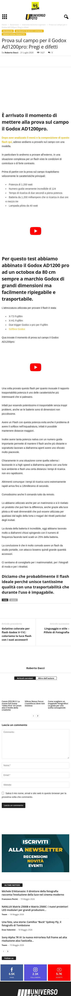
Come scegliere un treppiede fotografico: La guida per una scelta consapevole (58, 704)
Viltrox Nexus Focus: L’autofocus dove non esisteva (35, 703)
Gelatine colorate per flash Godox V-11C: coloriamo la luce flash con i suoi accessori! (16, 634)
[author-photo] (35, 656)
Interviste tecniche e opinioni (34, 24)
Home (4, 24)
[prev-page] (33, 716)
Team (4, 914)
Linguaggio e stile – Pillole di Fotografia (56, 630)
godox (14, 600)
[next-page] (37, 716)
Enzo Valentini (9, 929)
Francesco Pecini (10, 899)
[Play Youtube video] (35, 231)
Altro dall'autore (46, 678)
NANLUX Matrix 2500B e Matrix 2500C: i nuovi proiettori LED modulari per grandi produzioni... (35, 908)
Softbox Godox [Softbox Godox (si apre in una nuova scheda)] (17, 329)
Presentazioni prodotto (14, 34)
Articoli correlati (25, 678)
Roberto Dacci (11, 52)
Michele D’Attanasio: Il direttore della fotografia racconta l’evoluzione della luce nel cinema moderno (33, 893)
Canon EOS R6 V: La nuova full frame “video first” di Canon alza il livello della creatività (11, 705)
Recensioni (14, 24)
